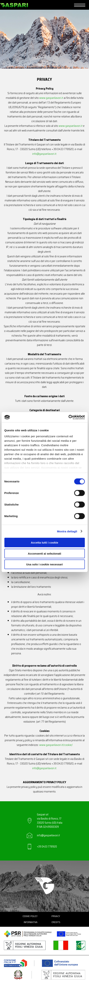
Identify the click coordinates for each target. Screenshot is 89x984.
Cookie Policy (30, 916)
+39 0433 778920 (47, 847)
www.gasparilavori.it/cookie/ (56, 745)
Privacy (55, 916)
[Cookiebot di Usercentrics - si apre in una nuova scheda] (68, 417)
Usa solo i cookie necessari (44, 564)
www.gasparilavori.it (51, 97)
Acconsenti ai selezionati (44, 553)
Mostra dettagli (67, 531)
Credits (55, 922)
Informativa (31, 922)
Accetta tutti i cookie (44, 542)
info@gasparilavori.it (44, 153)
